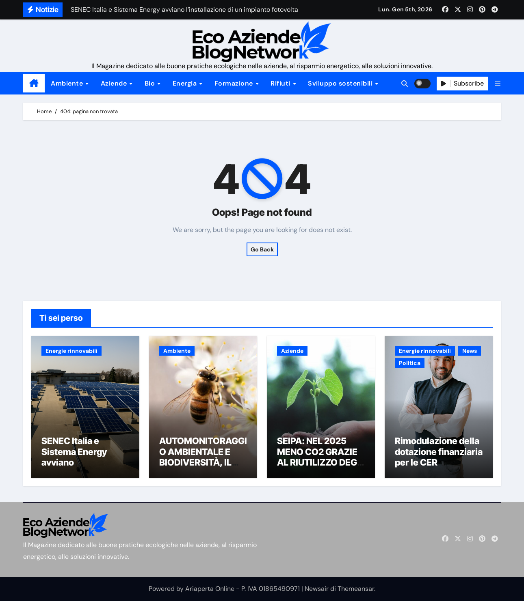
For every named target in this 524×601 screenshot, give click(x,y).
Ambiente (68, 83)
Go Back (262, 249)
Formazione (234, 83)
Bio (151, 83)
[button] (497, 83)
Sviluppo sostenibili (341, 83)
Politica (409, 363)
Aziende (115, 83)
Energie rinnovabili (71, 350)
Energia (186, 83)
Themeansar (356, 588)
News (469, 350)
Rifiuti (281, 83)
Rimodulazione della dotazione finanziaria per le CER (439, 452)
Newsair (317, 588)
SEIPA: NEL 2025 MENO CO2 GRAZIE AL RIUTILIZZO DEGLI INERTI (320, 457)
